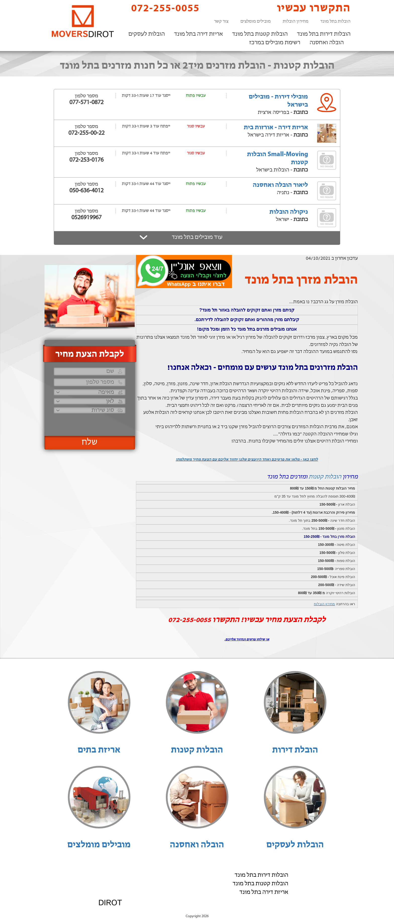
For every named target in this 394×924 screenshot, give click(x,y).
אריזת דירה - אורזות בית (276, 127)
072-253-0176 (86, 160)
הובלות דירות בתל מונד (324, 34)
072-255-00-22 (86, 133)
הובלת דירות (295, 750)
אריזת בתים (99, 750)
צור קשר (221, 21)
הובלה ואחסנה (327, 43)
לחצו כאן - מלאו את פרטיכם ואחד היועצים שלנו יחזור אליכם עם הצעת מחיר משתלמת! (247, 460)
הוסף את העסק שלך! (295, 911)
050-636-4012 (86, 191)
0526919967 (86, 218)
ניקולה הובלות (288, 212)
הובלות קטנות (325, 477)
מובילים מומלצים (255, 21)
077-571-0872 (86, 103)
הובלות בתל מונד (335, 21)
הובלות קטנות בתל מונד (260, 34)
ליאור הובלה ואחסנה (280, 185)
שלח (89, 442)
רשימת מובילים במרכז (274, 43)
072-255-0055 (161, 8)
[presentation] (89, 422)
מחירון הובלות (295, 21)
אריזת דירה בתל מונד (198, 34)
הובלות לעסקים (146, 34)
